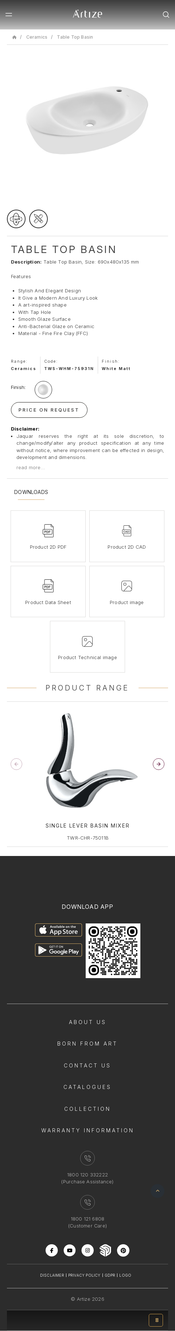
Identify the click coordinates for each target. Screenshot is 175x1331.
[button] (158, 764)
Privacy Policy (84, 1275)
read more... (30, 467)
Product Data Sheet (48, 602)
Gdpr (110, 1275)
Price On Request (49, 410)
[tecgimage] (38, 219)
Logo (125, 1275)
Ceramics (37, 37)
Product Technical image (87, 657)
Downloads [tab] (31, 492)
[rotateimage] (16, 219)
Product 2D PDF (48, 547)
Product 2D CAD (127, 547)
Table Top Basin (75, 37)
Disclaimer (52, 1275)
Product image (127, 602)
